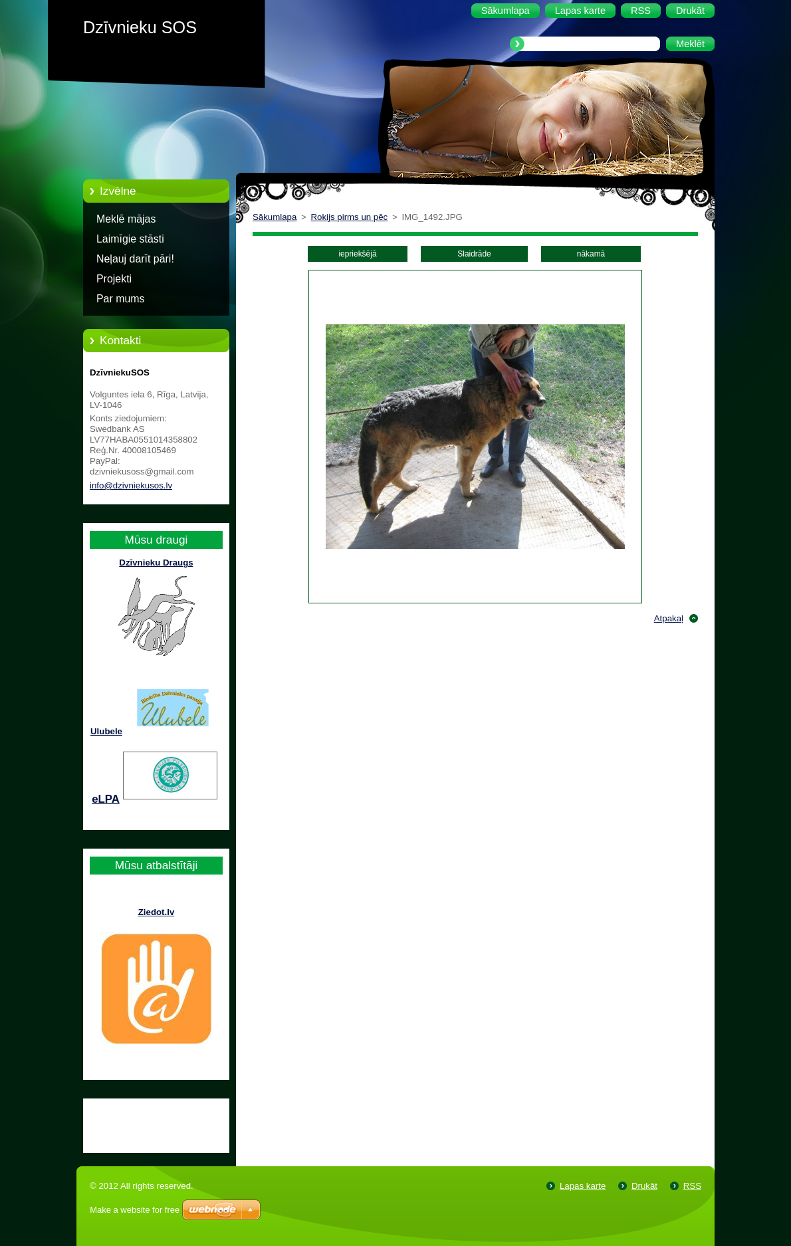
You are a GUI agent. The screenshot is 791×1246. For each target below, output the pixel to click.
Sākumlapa (274, 217)
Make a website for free (134, 1210)
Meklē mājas (126, 219)
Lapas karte (583, 1186)
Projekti (114, 278)
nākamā (591, 254)
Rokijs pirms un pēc (349, 217)
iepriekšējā (357, 254)
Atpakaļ (668, 618)
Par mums (120, 298)
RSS (692, 1186)
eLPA (106, 799)
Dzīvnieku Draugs (156, 563)
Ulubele (106, 731)
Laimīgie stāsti (130, 239)
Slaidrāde (474, 254)
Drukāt (644, 1186)
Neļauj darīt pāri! (135, 258)
